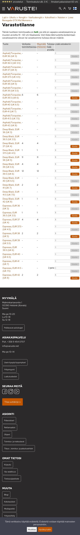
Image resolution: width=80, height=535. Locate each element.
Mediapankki (9, 508)
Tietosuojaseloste (11, 478)
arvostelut (12, 1)
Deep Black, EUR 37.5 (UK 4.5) (11, 152)
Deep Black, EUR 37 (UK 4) (11, 145)
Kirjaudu (7, 464)
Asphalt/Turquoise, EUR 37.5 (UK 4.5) (12, 75)
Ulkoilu (13, 17)
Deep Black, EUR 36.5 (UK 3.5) (11, 138)
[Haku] (60, 8)
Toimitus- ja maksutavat (14, 441)
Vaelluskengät (36, 17)
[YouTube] (16, 392)
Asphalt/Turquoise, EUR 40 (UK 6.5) (12, 103)
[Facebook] (4, 392)
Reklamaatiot (9, 427)
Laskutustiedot (10, 376)
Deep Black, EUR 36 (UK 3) (11, 131)
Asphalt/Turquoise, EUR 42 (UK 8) (12, 124)
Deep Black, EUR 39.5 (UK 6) (11, 172)
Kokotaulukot (9, 501)
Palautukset (9, 420)
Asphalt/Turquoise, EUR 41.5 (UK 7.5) (12, 117)
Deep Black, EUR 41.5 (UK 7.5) (11, 193)
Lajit (5, 17)
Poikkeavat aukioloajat (13, 327)
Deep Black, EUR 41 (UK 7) (11, 186)
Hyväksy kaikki (45, 529)
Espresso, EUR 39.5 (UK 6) (10, 249)
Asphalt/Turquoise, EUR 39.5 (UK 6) (12, 96)
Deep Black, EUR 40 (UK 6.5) (11, 179)
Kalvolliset (51, 17)
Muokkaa (32, 529)
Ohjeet (7, 434)
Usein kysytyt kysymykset (15, 362)
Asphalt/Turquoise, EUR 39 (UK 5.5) (12, 89)
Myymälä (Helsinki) (41, 45)
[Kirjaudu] (64, 8)
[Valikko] (3, 8)
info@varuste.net (10, 346)
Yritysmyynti (9, 369)
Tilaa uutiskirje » (12, 401)
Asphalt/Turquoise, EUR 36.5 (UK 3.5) (12, 61)
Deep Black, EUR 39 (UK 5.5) (11, 165)
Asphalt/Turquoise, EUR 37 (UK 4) (12, 68)
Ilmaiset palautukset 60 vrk (64, 1)
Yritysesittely (9, 515)
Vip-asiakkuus (10, 471)
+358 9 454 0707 (16, 341)
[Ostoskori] (69, 8)
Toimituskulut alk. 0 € (37, 1)
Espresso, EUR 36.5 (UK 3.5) (10, 214)
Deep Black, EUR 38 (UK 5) (11, 159)
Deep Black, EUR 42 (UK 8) (11, 200)
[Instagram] (10, 392)
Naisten (62, 17)
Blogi (6, 494)
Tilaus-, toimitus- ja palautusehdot (18, 448)
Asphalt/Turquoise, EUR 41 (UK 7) (12, 110)
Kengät (23, 17)
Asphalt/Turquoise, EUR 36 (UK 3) (12, 55)
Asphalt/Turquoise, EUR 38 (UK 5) (12, 82)
